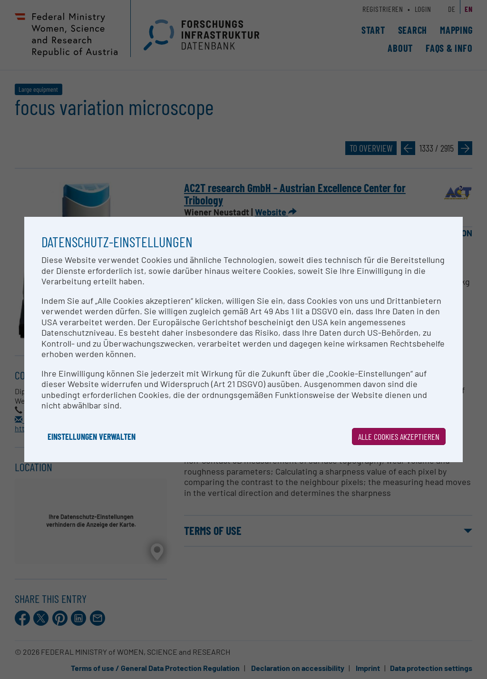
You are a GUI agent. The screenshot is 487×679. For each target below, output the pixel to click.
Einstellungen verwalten (92, 436)
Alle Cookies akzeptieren (398, 436)
